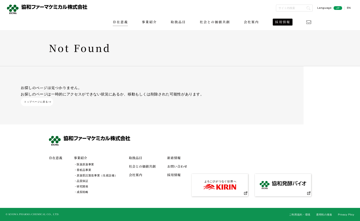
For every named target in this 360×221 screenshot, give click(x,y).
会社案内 (251, 22)
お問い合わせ (177, 166)
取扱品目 (178, 22)
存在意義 (120, 22)
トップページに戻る (37, 101)
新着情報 (174, 157)
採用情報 (282, 22)
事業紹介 (149, 22)
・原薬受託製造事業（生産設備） (96, 175)
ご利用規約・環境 (299, 214)
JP (337, 8)
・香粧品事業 (82, 170)
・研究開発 (81, 186)
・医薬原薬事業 (84, 164)
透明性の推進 (324, 214)
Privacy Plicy (346, 214)
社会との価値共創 (215, 22)
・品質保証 (81, 181)
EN (349, 7)
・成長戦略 (81, 192)
